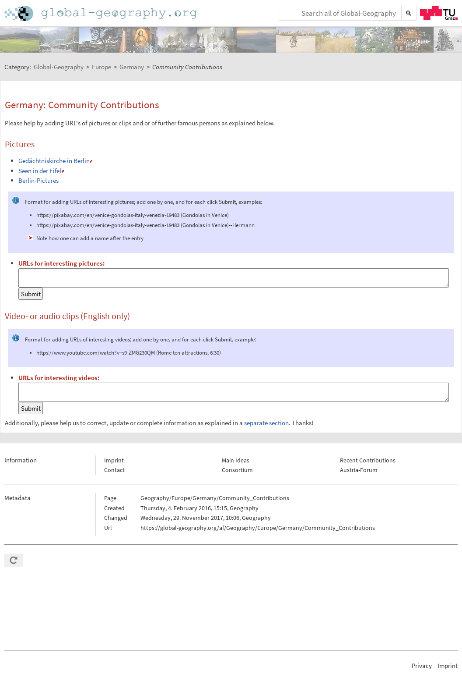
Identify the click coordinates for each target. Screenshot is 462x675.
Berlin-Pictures (38, 180)
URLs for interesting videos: (59, 377)
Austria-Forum (359, 470)
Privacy (422, 665)
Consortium (237, 470)
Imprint (114, 460)
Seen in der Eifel (39, 171)
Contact (114, 470)
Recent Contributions (368, 460)
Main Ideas (235, 460)
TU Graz (439, 13)
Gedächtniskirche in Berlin (54, 160)
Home (101, 13)
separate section (266, 423)
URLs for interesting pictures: (61, 263)
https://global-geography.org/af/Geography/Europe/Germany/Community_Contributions (257, 528)
